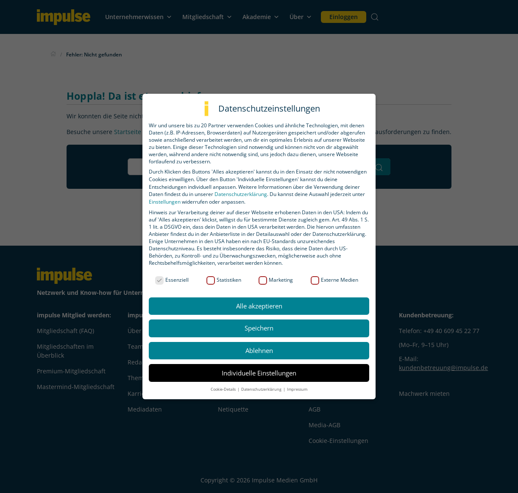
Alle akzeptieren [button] (259, 306)
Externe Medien (334, 279)
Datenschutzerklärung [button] (261, 389)
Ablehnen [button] (259, 350)
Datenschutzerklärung (240, 194)
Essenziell (172, 279)
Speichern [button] (259, 328)
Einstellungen (165, 201)
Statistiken (223, 279)
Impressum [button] (297, 389)
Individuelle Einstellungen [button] (259, 373)
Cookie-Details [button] (224, 389)
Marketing (276, 279)
